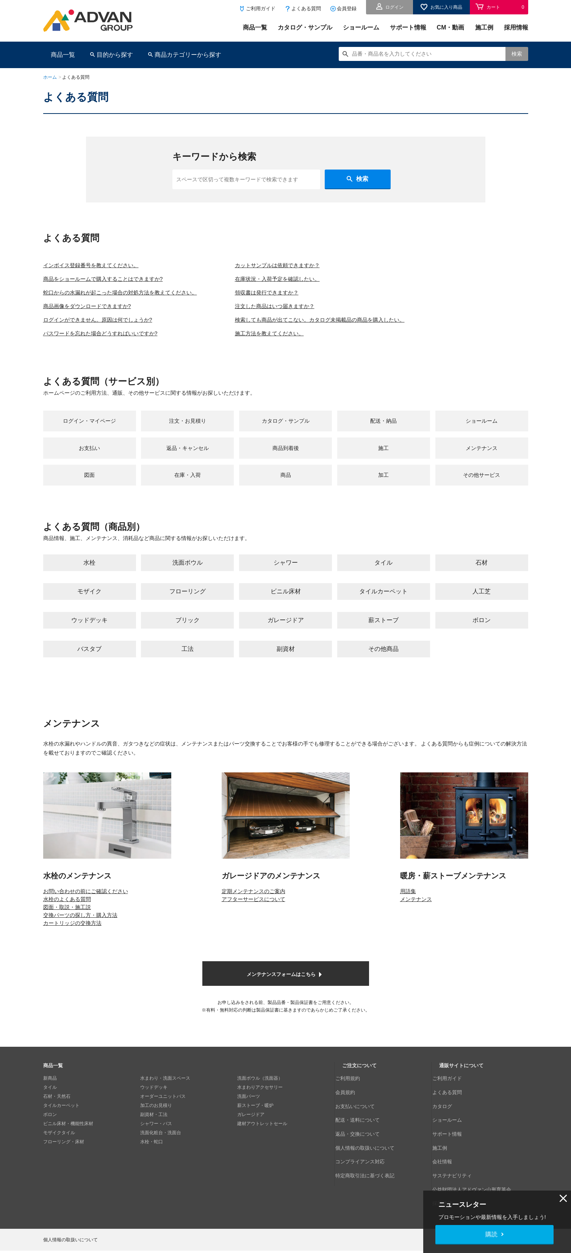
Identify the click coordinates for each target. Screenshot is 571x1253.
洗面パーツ (248, 1108)
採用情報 (516, 27)
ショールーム (361, 27)
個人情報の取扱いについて (369, 1136)
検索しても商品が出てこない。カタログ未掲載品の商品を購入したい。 (354, 319)
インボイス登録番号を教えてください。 (97, 265)
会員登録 (347, 8)
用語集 (408, 903)
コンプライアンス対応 (365, 1145)
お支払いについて (360, 1108)
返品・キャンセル (187, 454)
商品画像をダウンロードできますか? (93, 306)
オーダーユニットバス (163, 1108)
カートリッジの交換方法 (72, 935)
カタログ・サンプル (305, 27)
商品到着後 (286, 454)
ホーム (50, 77)
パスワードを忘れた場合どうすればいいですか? (108, 333)
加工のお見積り (156, 1118)
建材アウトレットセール (262, 1136)
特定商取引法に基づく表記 (369, 1154)
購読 (491, 1234)
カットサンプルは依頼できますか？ (305, 265)
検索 (517, 54)
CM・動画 (451, 27)
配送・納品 (383, 423)
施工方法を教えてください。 (296, 333)
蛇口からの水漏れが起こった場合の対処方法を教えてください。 (131, 292)
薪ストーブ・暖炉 (255, 1118)
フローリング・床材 (63, 1154)
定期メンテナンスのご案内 (253, 903)
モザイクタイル (59, 1145)
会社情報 (448, 1145)
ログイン (394, 7)
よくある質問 (306, 8)
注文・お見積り (187, 423)
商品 (286, 485)
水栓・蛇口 (151, 1154)
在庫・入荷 (187, 485)
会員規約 (351, 1099)
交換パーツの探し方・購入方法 (80, 927)
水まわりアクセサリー (260, 1099)
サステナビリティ (457, 1154)
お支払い (89, 454)
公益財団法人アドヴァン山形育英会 (475, 1163)
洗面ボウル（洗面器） (260, 1090)
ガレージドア (250, 1127)
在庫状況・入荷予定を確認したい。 (305, 279)
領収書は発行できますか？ (293, 292)
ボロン (50, 1127)
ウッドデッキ (153, 1099)
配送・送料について (362, 1118)
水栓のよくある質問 (67, 911)
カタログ (448, 1108)
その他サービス (481, 485)
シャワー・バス (156, 1136)
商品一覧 (255, 27)
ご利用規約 (353, 1090)
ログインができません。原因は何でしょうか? (105, 319)
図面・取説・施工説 (67, 919)
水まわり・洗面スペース (165, 1090)
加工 (383, 485)
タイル (50, 1099)
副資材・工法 (153, 1127)
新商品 (50, 1090)
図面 (89, 485)
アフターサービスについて (253, 911)
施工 (383, 454)
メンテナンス (481, 454)
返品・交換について (362, 1127)
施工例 (484, 27)
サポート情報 (408, 27)
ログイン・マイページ (89, 423)
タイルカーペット (61, 1118)
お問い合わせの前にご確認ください (85, 903)
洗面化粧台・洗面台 (160, 1145)
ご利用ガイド (260, 8)
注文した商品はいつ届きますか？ (302, 306)
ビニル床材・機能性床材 (68, 1136)
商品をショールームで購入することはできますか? (111, 279)
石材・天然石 (56, 1108)
